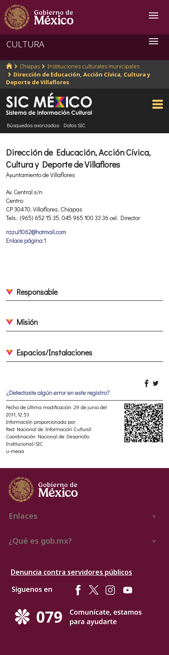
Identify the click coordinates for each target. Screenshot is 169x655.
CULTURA (25, 44)
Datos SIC (74, 125)
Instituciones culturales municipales (93, 66)
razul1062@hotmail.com (36, 232)
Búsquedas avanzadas (33, 125)
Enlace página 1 (26, 240)
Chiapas (30, 66)
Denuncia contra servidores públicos (71, 572)
